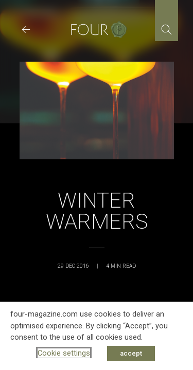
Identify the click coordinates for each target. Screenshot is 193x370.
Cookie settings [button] (64, 353)
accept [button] (131, 353)
